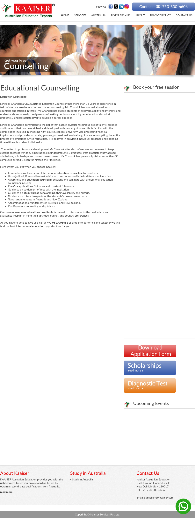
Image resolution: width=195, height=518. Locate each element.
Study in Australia (82, 479)
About (140, 15)
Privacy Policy (160, 15)
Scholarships (121, 15)
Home (65, 15)
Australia (98, 15)
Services (80, 15)
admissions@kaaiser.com (158, 497)
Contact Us (184, 15)
